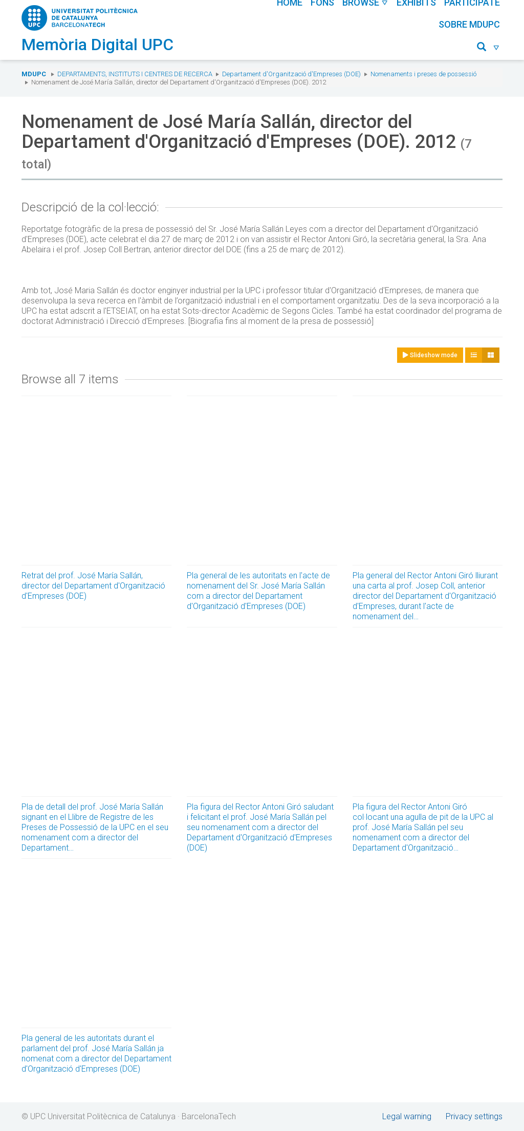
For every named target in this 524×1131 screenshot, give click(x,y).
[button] (488, 48)
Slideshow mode (430, 355)
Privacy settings (474, 1116)
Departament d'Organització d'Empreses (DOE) (291, 74)
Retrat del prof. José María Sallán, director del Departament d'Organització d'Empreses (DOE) (93, 586)
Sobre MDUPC (469, 24)
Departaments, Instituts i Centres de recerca (134, 74)
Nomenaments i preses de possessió (423, 74)
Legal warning (406, 1116)
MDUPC (33, 74)
